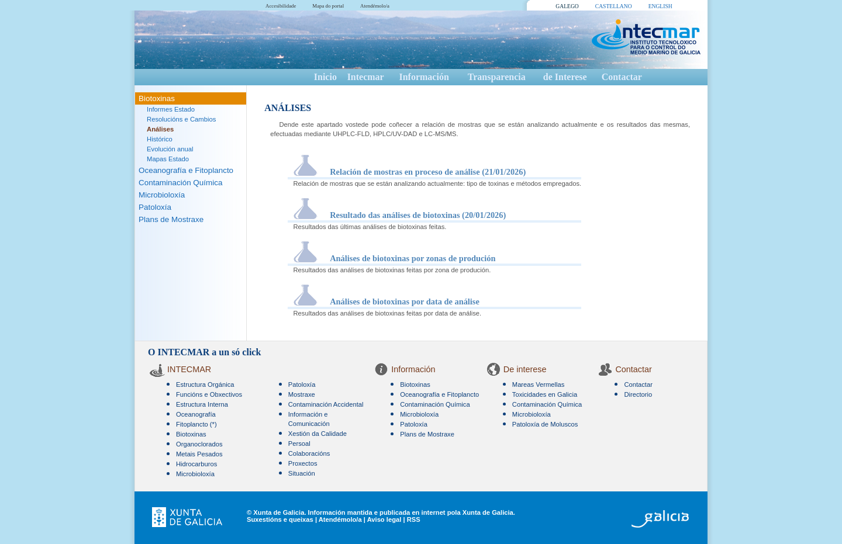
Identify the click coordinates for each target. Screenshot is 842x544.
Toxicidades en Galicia (544, 394)
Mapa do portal (328, 6)
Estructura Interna (202, 404)
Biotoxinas (157, 98)
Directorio (638, 394)
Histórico (159, 139)
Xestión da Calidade (317, 433)
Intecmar (365, 77)
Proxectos (303, 463)
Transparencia (497, 77)
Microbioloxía (162, 194)
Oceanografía (196, 414)
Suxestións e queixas (280, 519)
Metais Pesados (199, 454)
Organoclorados (199, 444)
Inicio (325, 77)
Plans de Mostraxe (171, 219)
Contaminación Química (180, 182)
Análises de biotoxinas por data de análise (404, 301)
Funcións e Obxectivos (209, 394)
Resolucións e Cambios (181, 119)
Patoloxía (155, 207)
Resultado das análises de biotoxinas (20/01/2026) (418, 215)
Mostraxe (301, 394)
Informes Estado (171, 109)
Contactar (622, 77)
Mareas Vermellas (538, 384)
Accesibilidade (280, 6)
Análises (160, 129)
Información (423, 77)
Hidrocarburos (196, 463)
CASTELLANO (613, 6)
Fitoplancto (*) (196, 424)
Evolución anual (170, 149)
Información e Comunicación (309, 419)
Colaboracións (309, 453)
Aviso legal (384, 519)
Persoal (299, 443)
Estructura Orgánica (205, 384)
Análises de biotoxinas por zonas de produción (412, 258)
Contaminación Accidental (326, 404)
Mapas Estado (168, 158)
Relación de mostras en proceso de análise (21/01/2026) (428, 171)
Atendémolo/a (374, 6)
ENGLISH (660, 6)
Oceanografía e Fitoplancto (186, 170)
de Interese (565, 77)
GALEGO (566, 6)
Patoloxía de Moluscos (545, 424)
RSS (413, 519)
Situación (301, 473)
